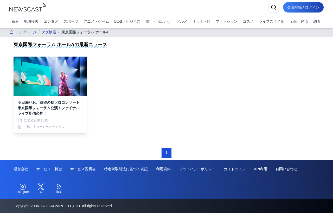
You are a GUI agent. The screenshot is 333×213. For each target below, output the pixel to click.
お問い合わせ (286, 169)
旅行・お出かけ (158, 21)
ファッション (227, 21)
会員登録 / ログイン (303, 7)
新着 (15, 21)
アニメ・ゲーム (96, 21)
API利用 (260, 169)
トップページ (22, 32)
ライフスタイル (271, 21)
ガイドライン (235, 169)
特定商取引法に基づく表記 (126, 169)
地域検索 (31, 21)
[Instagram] (23, 188)
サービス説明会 (83, 169)
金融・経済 (299, 21)
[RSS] (59, 188)
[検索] (273, 7)
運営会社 (21, 169)
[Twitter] (41, 188)
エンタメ (51, 21)
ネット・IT (201, 21)
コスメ (248, 21)
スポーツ (71, 21)
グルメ (181, 21)
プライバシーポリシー (197, 169)
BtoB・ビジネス (127, 21)
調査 (317, 21)
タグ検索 (49, 32)
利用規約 (163, 169)
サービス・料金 (49, 169)
